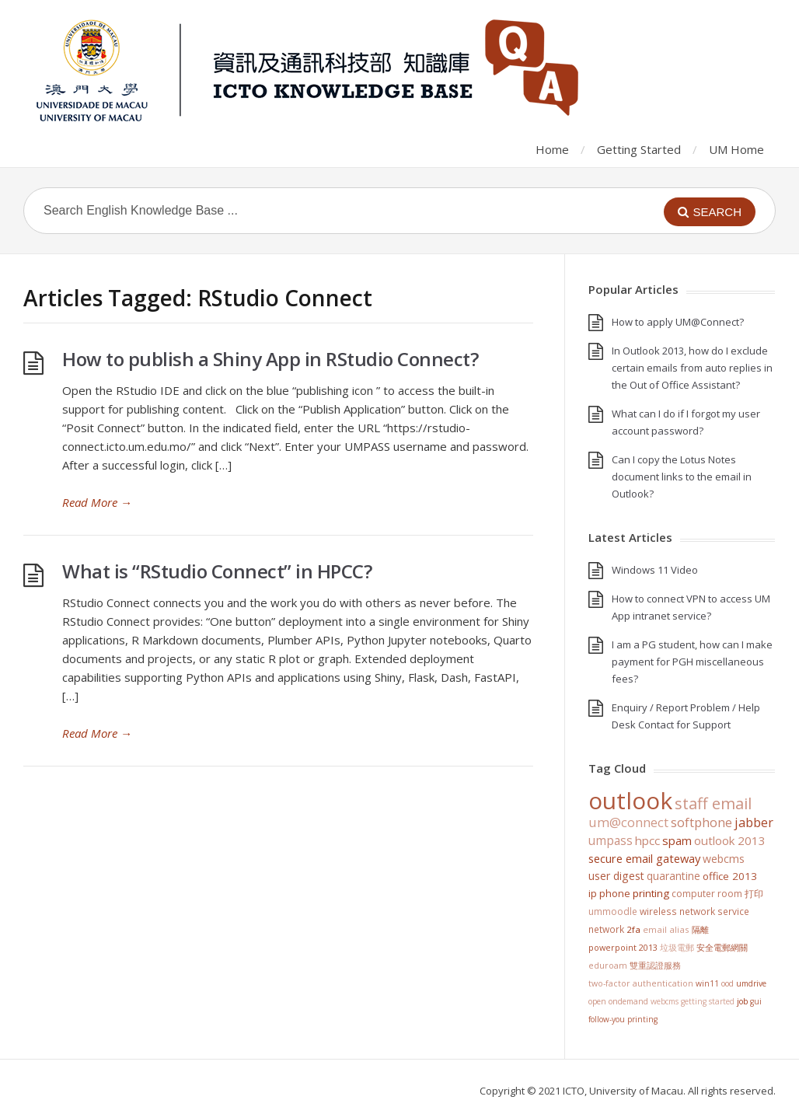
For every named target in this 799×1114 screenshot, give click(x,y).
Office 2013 (730, 876)
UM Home (736, 149)
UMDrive (751, 983)
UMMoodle (612, 911)
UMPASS (610, 841)
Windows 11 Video (655, 570)
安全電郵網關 (722, 947)
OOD (727, 983)
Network (606, 929)
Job (742, 1001)
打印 (754, 893)
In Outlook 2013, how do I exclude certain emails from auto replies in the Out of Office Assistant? (692, 368)
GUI (756, 1001)
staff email (713, 803)
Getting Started (639, 149)
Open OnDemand (618, 1001)
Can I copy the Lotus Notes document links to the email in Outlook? (682, 476)
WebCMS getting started (692, 1001)
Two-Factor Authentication (640, 983)
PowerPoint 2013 (623, 947)
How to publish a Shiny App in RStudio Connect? (270, 359)
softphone (701, 822)
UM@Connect (628, 822)
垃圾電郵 (677, 947)
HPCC (647, 840)
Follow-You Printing (623, 1019)
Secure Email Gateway (644, 858)
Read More (97, 502)
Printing (651, 893)
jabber (753, 822)
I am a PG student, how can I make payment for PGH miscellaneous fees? (692, 661)
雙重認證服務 (655, 965)
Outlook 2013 (730, 840)
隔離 (700, 929)
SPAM (677, 840)
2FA (633, 929)
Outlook (630, 800)
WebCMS (724, 858)
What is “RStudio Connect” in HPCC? (217, 571)
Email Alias (666, 929)
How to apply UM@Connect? (678, 322)
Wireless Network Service (694, 911)
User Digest (616, 875)
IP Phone (609, 893)
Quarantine (673, 875)
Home (552, 149)
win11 (707, 983)
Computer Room (707, 893)
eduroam (607, 965)
